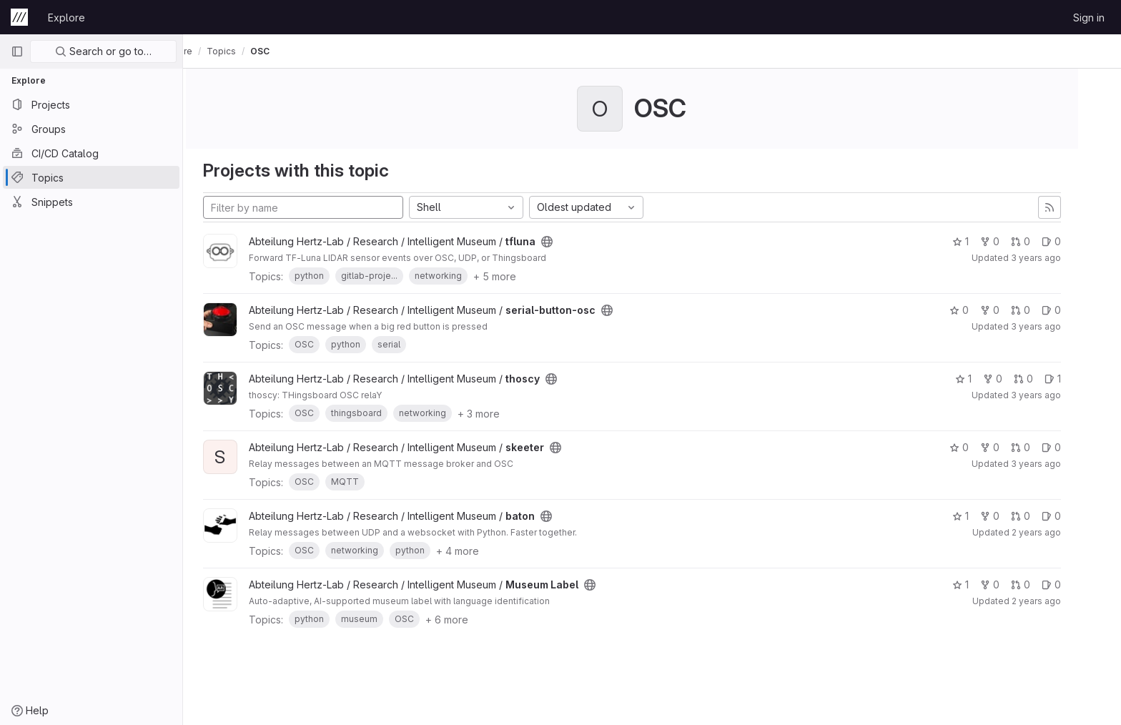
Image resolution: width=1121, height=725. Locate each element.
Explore (66, 17)
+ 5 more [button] (514, 276)
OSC (300, 51)
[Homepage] (19, 17)
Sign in (1089, 17)
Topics (261, 51)
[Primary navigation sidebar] (17, 51)
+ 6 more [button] (466, 619)
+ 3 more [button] (499, 414)
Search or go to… (103, 51)
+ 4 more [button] (477, 551)
